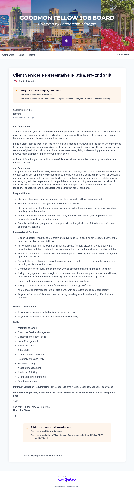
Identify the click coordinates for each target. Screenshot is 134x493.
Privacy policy (59, 487)
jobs (21, 55)
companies (8, 55)
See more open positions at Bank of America (43, 455)
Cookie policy (72, 487)
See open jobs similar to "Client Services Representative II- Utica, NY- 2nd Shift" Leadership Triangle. (66, 98)
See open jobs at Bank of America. (36, 95)
